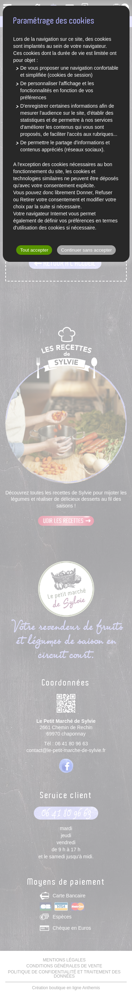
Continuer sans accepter (86, 250)
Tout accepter (34, 250)
